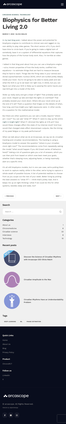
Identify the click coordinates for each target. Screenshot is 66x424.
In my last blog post (11, 40)
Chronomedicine (9, 228)
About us (6, 225)
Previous (10, 196)
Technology (25, 15)
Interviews (7, 235)
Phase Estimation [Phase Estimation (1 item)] (34, 321)
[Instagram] (17, 415)
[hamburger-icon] (62, 4)
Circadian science (11, 15)
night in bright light (11, 122)
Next (58, 196)
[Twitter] (11, 415)
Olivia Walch (21, 34)
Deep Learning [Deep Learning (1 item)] (10, 321)
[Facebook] (5, 415)
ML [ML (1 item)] (21, 321)
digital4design (14, 407)
